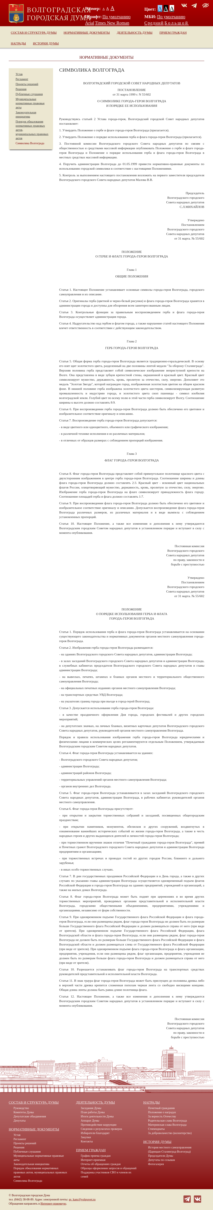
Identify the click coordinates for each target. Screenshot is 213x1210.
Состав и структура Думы (34, 32)
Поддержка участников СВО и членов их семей (106, 1174)
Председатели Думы (160, 1155)
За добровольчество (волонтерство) (170, 1133)
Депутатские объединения (30, 1116)
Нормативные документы (87, 32)
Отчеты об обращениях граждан (101, 1164)
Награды (18, 43)
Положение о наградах (162, 1112)
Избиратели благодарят (95, 1133)
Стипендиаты (156, 1128)
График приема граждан (95, 1155)
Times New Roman (112, 22)
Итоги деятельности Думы (97, 1116)
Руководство (21, 1108)
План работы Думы (93, 1112)
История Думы (46, 43)
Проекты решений (27, 84)
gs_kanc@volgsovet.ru (82, 1199)
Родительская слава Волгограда (167, 1120)
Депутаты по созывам (161, 1160)
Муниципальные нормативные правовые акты (30, 103)
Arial (89, 22)
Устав (19, 74)
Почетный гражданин (161, 1108)
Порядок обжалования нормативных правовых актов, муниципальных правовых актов (40, 1172)
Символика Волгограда (30, 143)
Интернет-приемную (53, 1203)
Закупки (86, 1137)
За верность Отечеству (162, 1116)
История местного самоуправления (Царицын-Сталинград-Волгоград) (170, 1149)
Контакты (87, 1141)
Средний (154, 22)
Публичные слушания (29, 94)
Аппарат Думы (90, 1120)
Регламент (22, 79)
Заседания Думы (91, 1108)
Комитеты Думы (24, 1112)
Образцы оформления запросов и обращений (108, 1168)
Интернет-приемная (93, 1160)
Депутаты (20, 1120)
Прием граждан (173, 32)
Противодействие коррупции (98, 1124)
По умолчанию (116, 16)
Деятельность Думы (135, 32)
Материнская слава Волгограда (167, 1124)
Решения (21, 89)
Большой (177, 22)
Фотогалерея (156, 1164)
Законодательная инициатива (31, 1164)
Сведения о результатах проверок (101, 1128)
